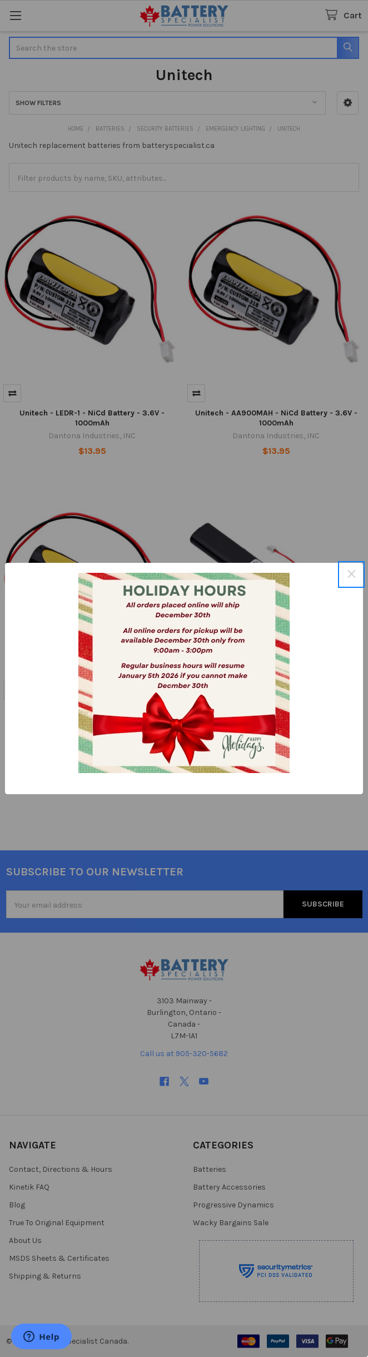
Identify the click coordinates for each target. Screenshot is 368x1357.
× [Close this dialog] (351, 574)
